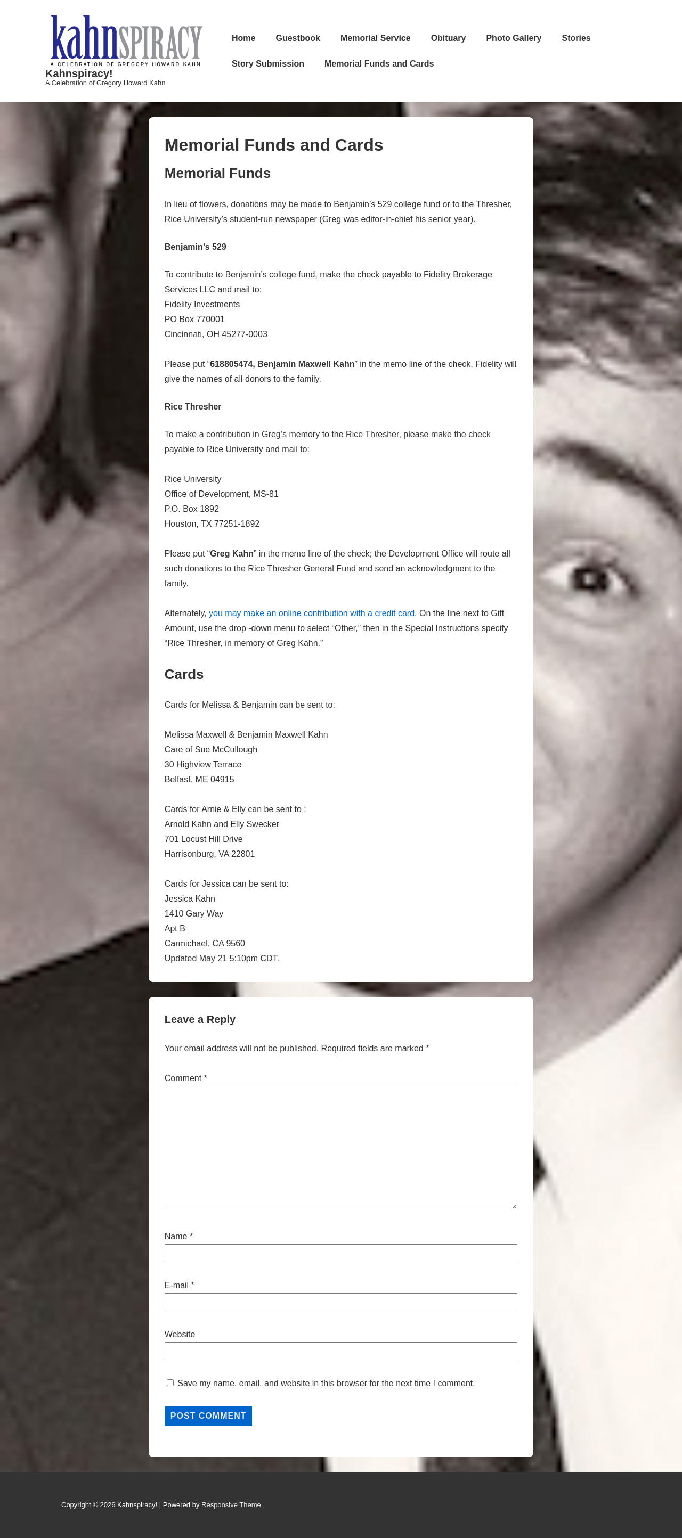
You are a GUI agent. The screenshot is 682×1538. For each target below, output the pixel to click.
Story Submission (268, 63)
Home (243, 38)
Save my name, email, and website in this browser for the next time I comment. (326, 1383)
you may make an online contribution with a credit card (312, 613)
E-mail (177, 1285)
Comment (186, 1078)
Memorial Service (375, 38)
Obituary (448, 38)
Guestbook (297, 38)
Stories (576, 38)
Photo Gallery (513, 38)
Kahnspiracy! (79, 73)
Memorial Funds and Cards (379, 63)
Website (180, 1334)
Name (176, 1236)
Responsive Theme (231, 1505)
